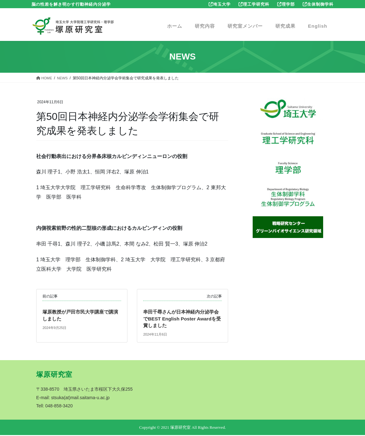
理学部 (288, 4)
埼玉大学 (222, 4)
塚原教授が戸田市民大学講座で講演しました (80, 315)
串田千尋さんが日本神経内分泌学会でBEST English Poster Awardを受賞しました (181, 319)
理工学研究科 (256, 4)
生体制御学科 (320, 4)
